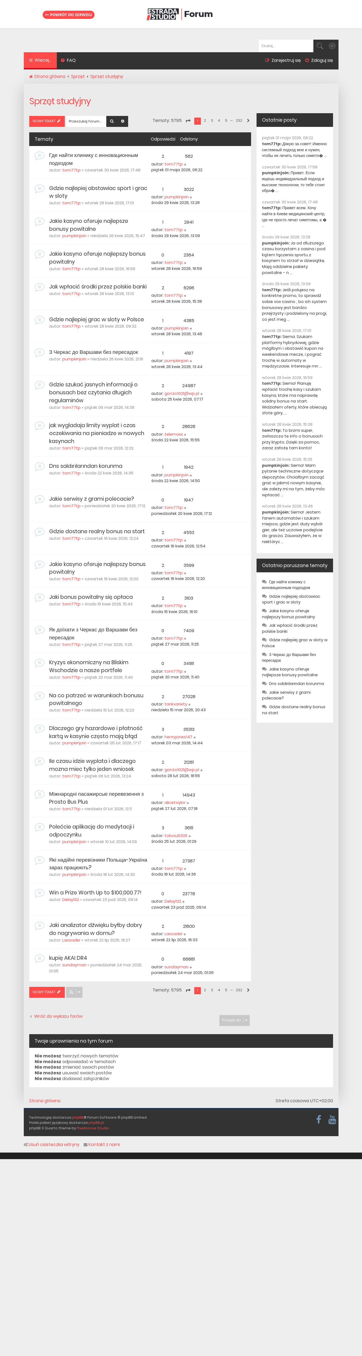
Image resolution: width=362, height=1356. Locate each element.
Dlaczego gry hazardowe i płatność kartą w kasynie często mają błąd (96, 732)
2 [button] (205, 120)
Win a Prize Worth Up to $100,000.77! (95, 892)
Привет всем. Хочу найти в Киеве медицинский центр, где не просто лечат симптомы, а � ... (294, 216)
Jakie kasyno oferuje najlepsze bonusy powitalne (88, 225)
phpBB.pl (96, 1122)
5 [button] (226, 120)
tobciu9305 (175, 835)
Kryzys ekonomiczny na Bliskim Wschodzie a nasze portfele (88, 666)
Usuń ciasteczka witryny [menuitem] (52, 1145)
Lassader (71, 940)
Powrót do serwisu (68, 14)
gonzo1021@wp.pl (181, 393)
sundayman (74, 965)
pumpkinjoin (176, 197)
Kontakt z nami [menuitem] (102, 1145)
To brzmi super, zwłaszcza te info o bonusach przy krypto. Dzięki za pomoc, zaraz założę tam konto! (292, 439)
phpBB (78, 1117)
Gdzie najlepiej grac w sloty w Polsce (96, 319)
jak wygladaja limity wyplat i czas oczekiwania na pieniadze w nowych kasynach (96, 433)
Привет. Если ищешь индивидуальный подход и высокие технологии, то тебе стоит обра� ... (293, 181)
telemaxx (173, 434)
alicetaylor (175, 802)
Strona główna (44, 1101)
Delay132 (70, 899)
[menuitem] (68, 61)
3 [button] (212, 120)
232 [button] (239, 120)
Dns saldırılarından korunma (85, 466)
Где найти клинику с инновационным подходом (286, 585)
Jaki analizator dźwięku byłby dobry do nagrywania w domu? (95, 929)
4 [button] (219, 120)
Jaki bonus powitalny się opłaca (91, 597)
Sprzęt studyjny (60, 101)
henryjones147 (178, 737)
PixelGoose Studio (93, 1128)
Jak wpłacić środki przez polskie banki (98, 286)
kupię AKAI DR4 (68, 958)
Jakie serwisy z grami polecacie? (91, 499)
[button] (188, 120)
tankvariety (175, 704)
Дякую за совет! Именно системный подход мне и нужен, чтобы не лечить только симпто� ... (294, 149)
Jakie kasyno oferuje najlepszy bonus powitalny (288, 614)
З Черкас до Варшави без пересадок (93, 352)
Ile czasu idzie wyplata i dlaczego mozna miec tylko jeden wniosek (92, 765)
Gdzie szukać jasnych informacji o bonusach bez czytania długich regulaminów (93, 392)
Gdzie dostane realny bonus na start (97, 531)
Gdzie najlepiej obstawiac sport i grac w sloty (291, 599)
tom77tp (71, 170)
